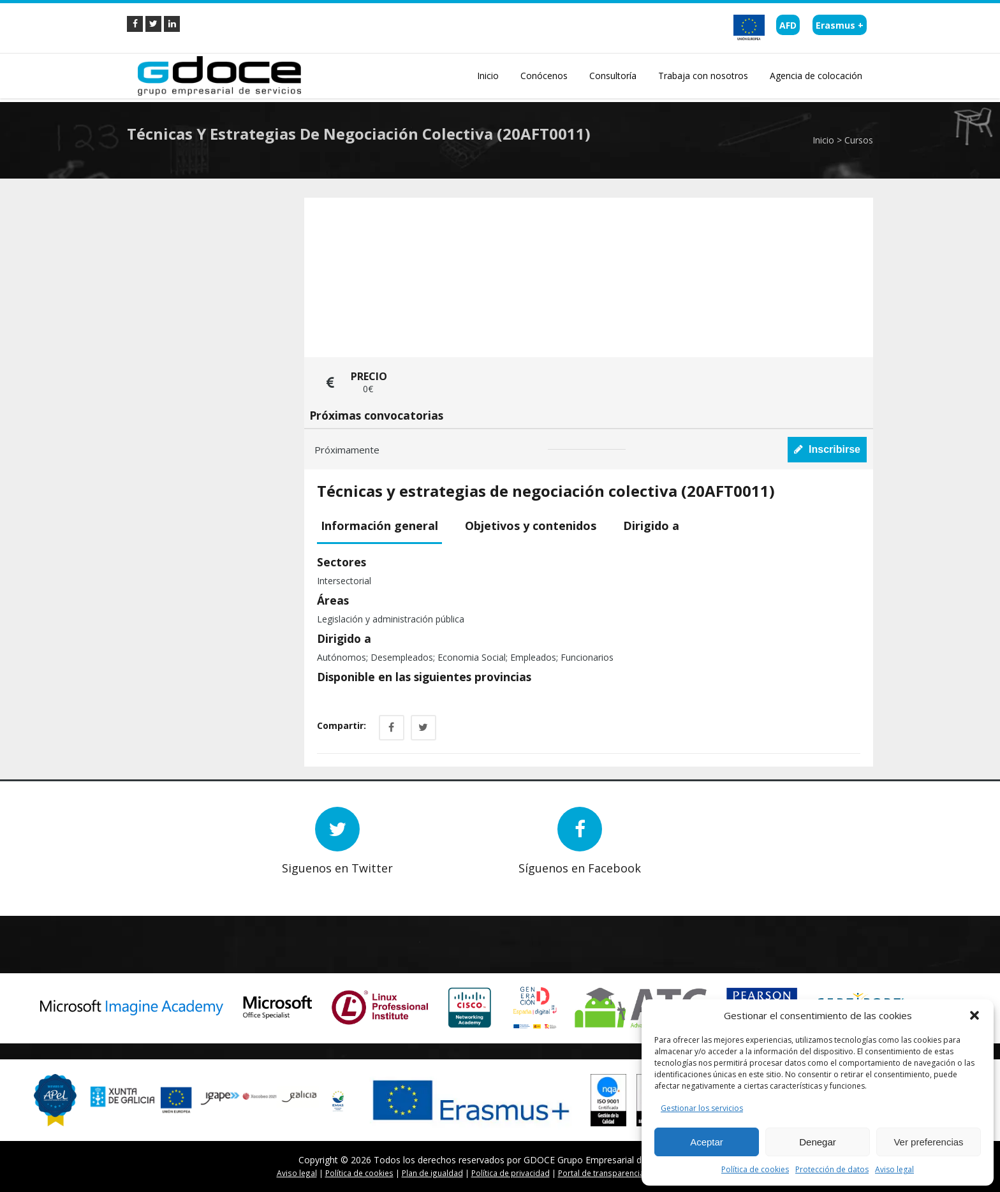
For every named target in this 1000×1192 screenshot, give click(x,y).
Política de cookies (755, 1169)
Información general (379, 525)
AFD (788, 25)
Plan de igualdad (432, 1173)
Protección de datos (832, 1169)
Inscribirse (827, 449)
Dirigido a (651, 525)
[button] (974, 1015)
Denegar (817, 1142)
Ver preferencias (928, 1142)
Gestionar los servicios (702, 1108)
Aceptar (706, 1142)
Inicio (823, 140)
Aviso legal (894, 1169)
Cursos (858, 140)
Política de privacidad (510, 1173)
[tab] (384, 526)
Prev (159, 884)
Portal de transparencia (601, 1173)
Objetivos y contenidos (530, 525)
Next (178, 884)
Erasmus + (840, 25)
